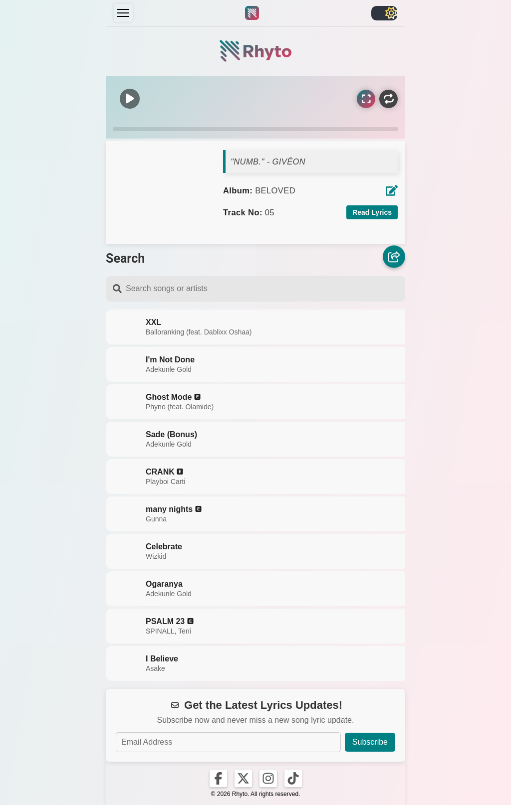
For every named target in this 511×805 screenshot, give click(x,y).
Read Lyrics (372, 212)
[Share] (394, 257)
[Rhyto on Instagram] (268, 778)
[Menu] (123, 13)
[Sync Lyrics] (366, 99)
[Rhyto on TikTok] (293, 778)
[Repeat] (388, 99)
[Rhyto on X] (243, 778)
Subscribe (370, 742)
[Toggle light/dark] (384, 13)
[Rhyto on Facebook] (218, 778)
